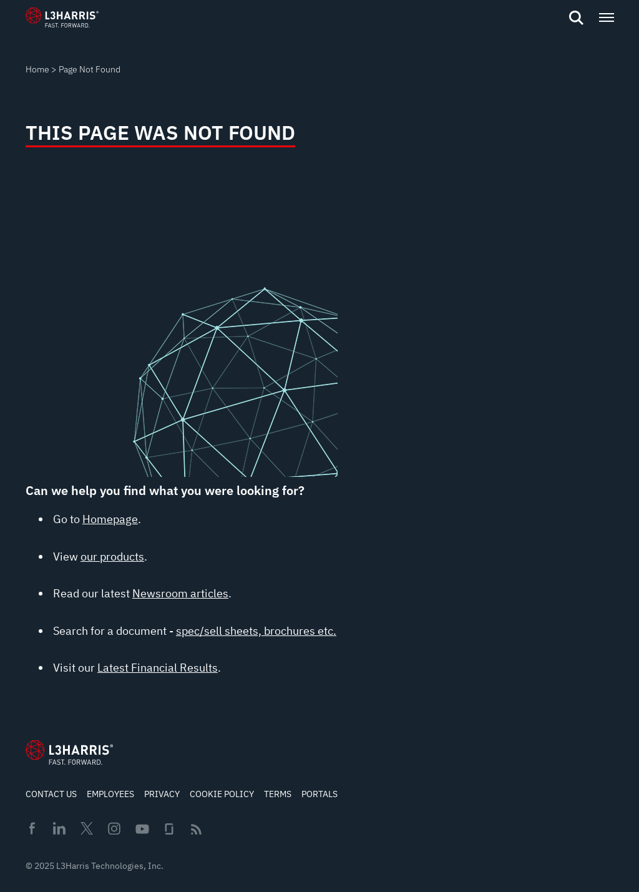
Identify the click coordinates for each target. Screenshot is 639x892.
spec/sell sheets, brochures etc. (256, 631)
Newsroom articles (180, 593)
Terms (277, 794)
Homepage (110, 519)
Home (37, 69)
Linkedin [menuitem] (59, 828)
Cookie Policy (222, 794)
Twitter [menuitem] (86, 828)
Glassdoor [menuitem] (169, 829)
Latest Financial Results (157, 667)
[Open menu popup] (605, 17)
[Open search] (575, 18)
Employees (110, 794)
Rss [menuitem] (196, 829)
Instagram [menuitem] (114, 828)
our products (112, 556)
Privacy (162, 794)
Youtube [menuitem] (141, 829)
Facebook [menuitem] (32, 828)
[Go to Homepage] (69, 752)
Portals (319, 794)
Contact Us (51, 794)
